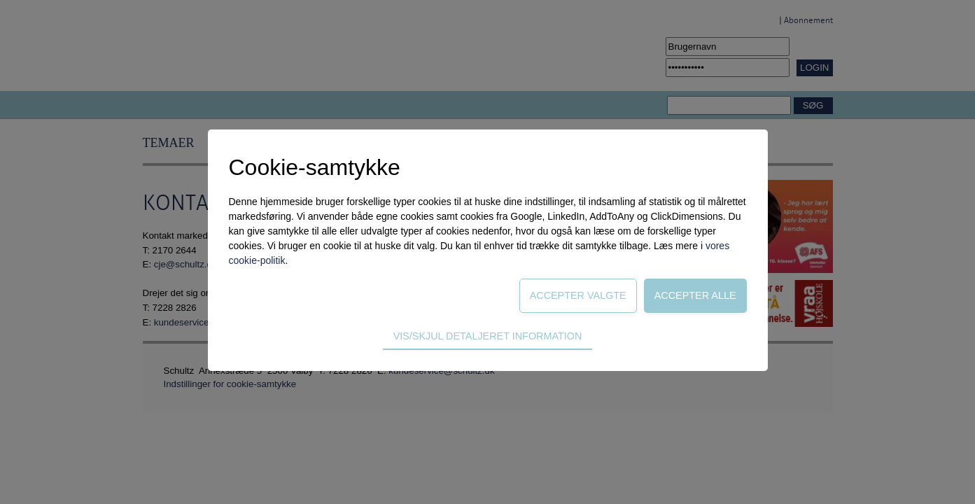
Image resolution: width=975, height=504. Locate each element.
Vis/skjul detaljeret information (487, 336)
